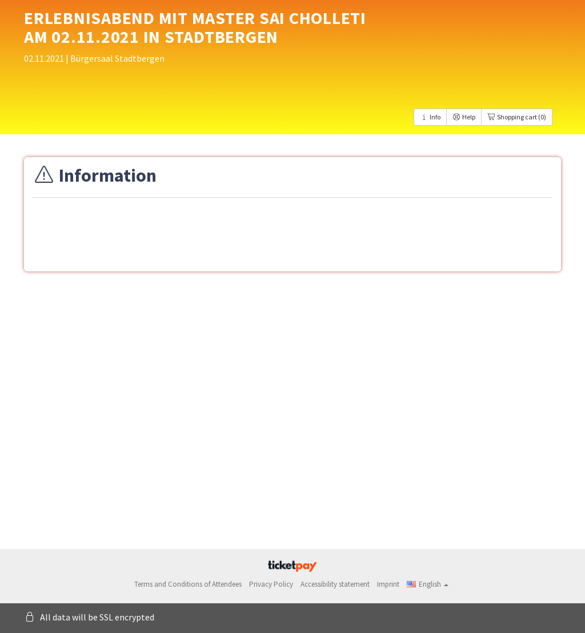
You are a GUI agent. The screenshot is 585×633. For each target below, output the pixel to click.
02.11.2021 (45, 58)
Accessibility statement (335, 584)
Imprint (388, 584)
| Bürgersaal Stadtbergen (115, 58)
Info (430, 117)
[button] (427, 584)
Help (463, 117)
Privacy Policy (271, 584)
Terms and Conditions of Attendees (188, 584)
